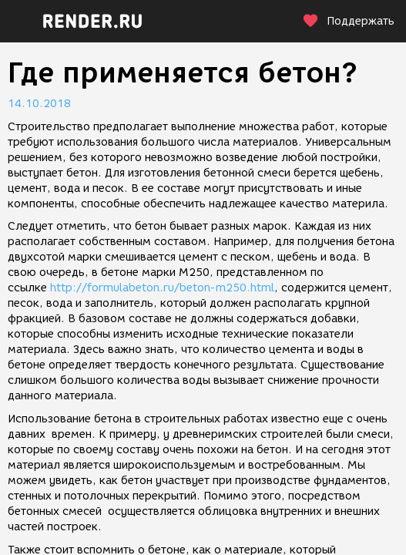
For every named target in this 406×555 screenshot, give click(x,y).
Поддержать (348, 21)
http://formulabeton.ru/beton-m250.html (162, 287)
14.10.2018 (39, 103)
